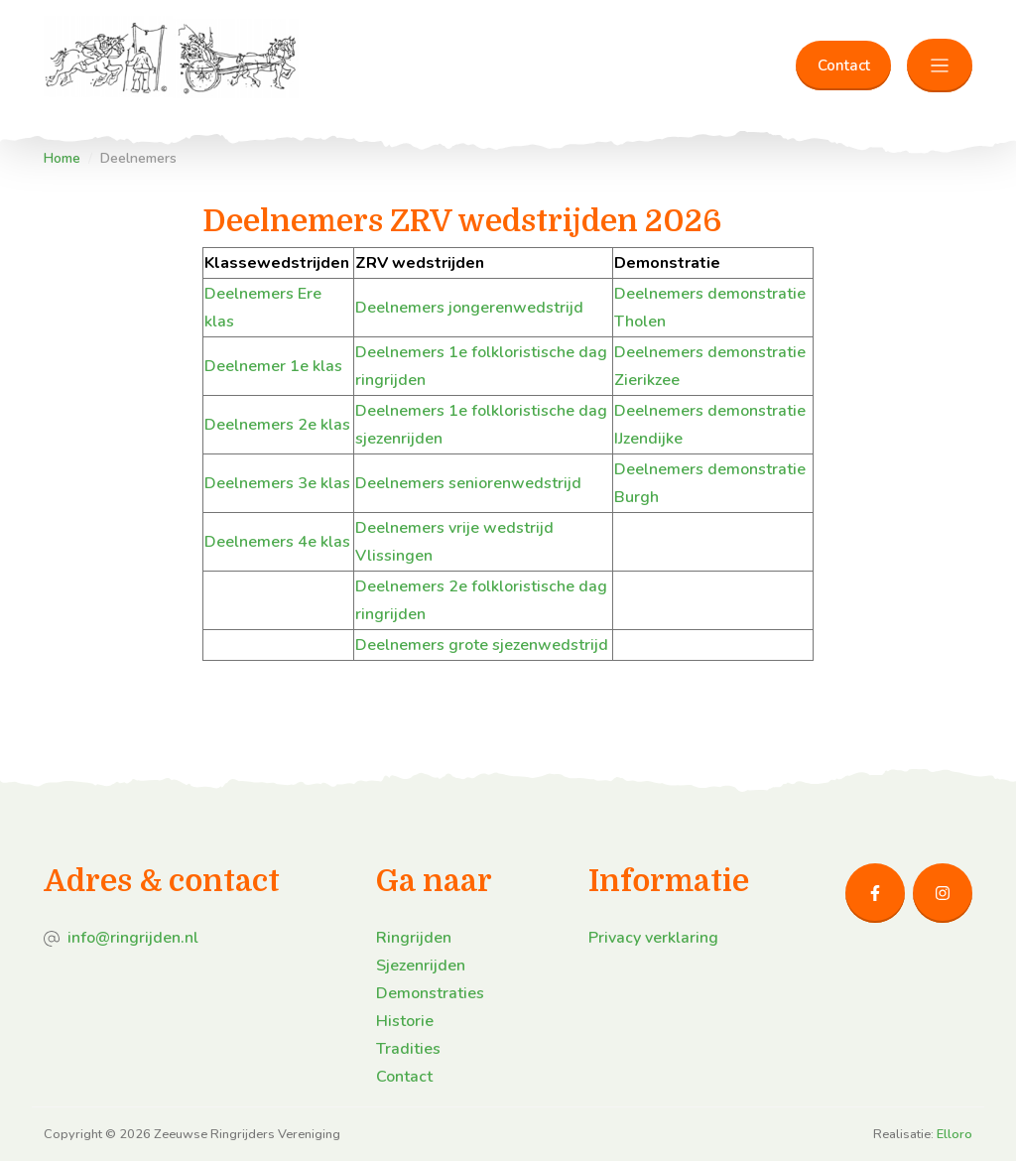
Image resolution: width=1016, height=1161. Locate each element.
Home (62, 158)
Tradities (408, 1049)
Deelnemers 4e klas (277, 542)
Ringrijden (413, 938)
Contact (844, 65)
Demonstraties (430, 993)
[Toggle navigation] (939, 66)
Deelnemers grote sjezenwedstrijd (481, 645)
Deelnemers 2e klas (277, 425)
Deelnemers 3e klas (277, 483)
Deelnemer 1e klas (273, 366)
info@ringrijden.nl (132, 938)
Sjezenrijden (420, 965)
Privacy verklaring (653, 938)
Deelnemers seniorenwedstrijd (468, 483)
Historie (405, 1021)
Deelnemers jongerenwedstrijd (469, 308)
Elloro (954, 1134)
